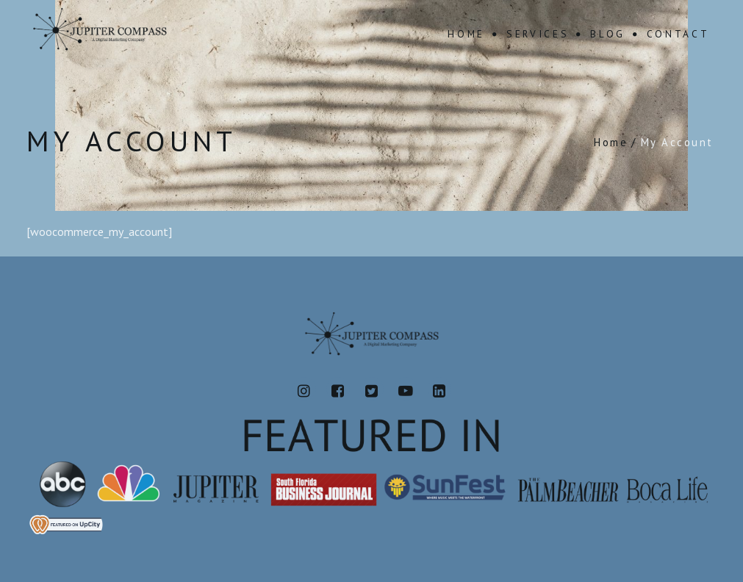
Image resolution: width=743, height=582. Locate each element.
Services (538, 33)
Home (466, 33)
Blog (607, 33)
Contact (678, 33)
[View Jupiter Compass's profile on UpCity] (371, 524)
